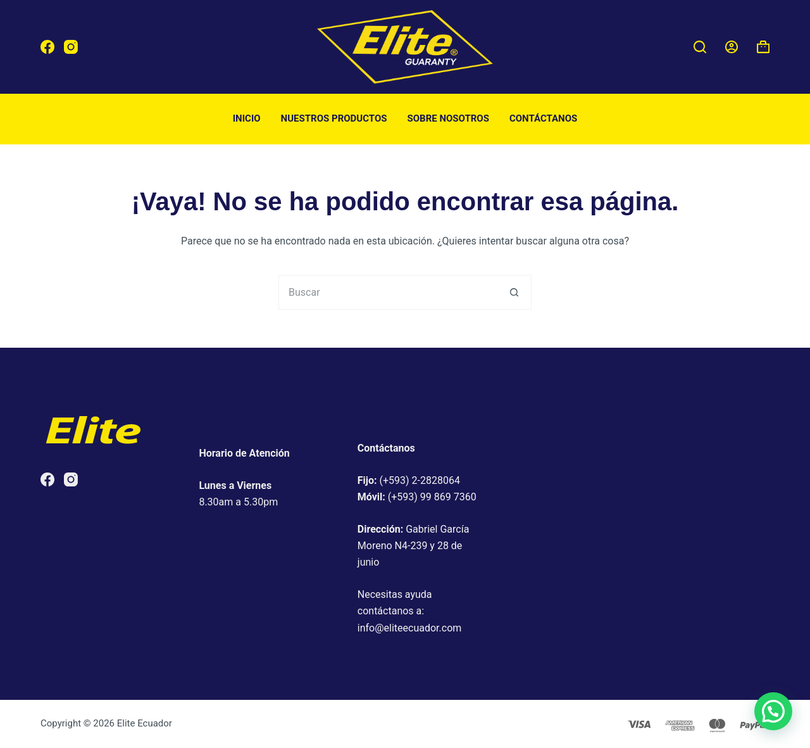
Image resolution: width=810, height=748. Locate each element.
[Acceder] (731, 47)
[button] (773, 711)
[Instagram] (71, 47)
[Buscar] (700, 47)
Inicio (247, 118)
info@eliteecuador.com (410, 628)
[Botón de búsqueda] (514, 292)
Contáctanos (543, 118)
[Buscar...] (387, 292)
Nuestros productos (334, 118)
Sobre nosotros (448, 118)
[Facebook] (47, 47)
